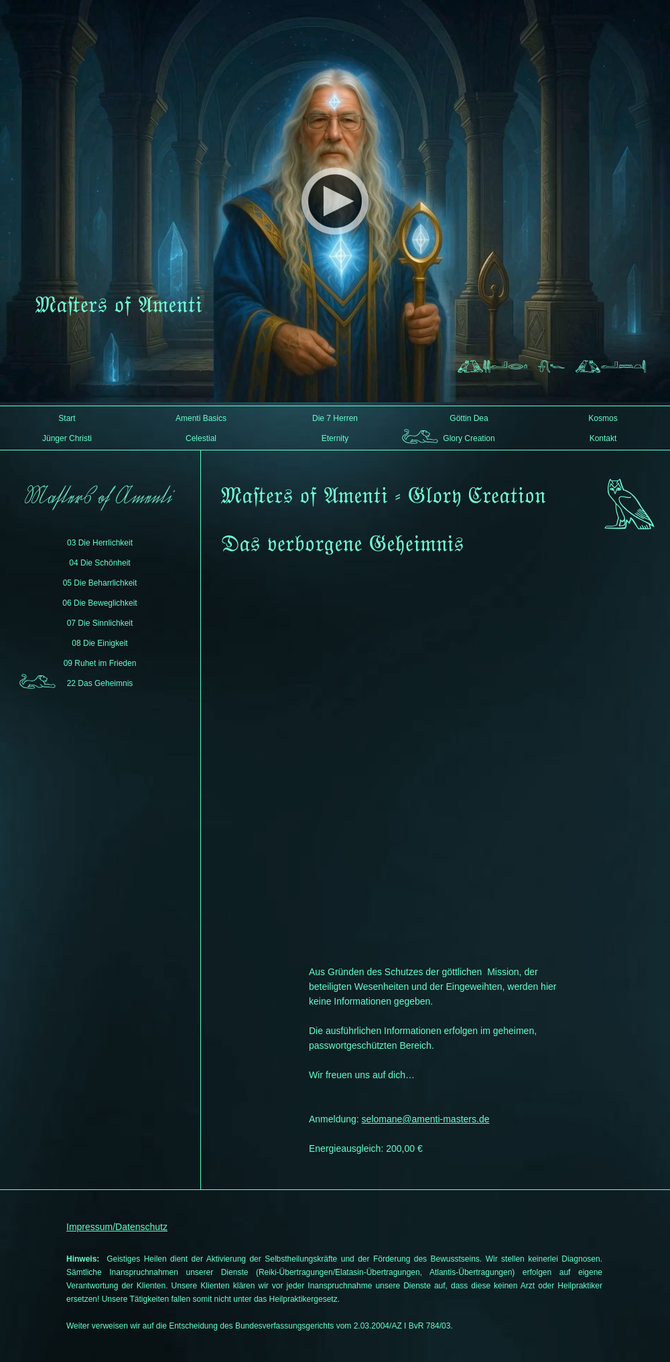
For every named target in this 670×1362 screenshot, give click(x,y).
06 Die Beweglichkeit (99, 603)
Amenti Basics (201, 418)
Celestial (201, 438)
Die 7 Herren (335, 418)
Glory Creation (468, 438)
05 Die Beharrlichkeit (100, 583)
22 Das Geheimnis (100, 683)
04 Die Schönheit (99, 563)
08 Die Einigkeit (99, 643)
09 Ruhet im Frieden (100, 663)
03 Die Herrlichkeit (100, 542)
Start (66, 418)
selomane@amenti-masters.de (426, 1119)
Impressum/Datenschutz (117, 1226)
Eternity (335, 438)
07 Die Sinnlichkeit (100, 623)
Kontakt (603, 438)
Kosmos (602, 418)
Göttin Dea (469, 418)
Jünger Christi (67, 438)
